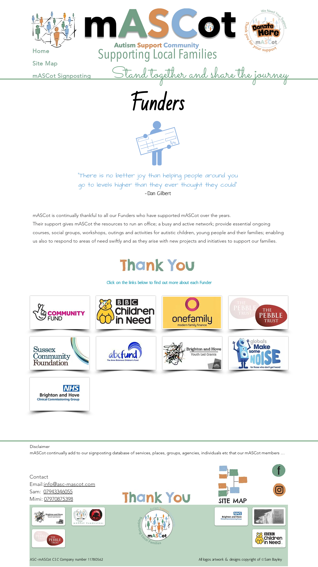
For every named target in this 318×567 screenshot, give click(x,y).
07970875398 (58, 499)
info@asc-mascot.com (69, 484)
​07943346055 (58, 491)
